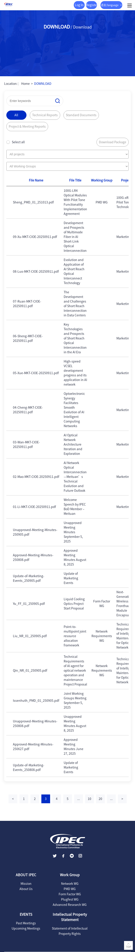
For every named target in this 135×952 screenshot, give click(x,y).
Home (25, 83)
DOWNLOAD (42, 83)
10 (89, 798)
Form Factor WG (70, 894)
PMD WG (70, 888)
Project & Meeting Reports (27, 126)
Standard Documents (81, 115)
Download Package (112, 142)
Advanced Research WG (70, 904)
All (16, 115)
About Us (26, 888)
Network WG (70, 883)
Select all (18, 142)
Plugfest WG (70, 899)
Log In (79, 5)
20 (100, 798)
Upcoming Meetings (26, 928)
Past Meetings (26, 923)
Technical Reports (45, 115)
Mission (26, 883)
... (78, 798)
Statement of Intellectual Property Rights (70, 931)
